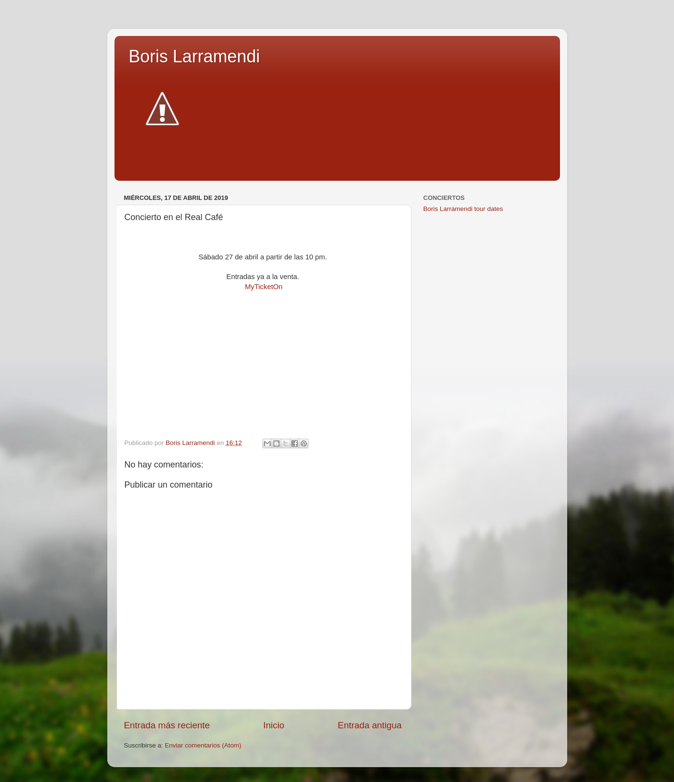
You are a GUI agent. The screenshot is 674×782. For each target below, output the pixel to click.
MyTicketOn (264, 287)
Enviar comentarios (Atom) (203, 745)
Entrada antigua (369, 725)
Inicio (274, 725)
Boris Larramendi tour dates (463, 208)
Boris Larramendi (194, 56)
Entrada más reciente (167, 725)
